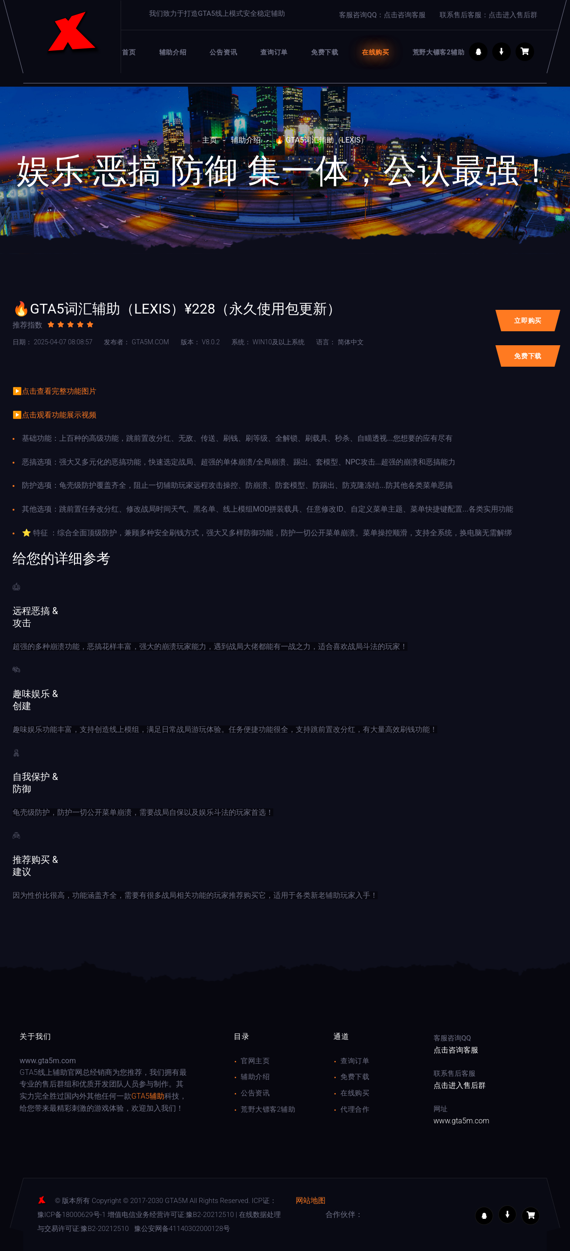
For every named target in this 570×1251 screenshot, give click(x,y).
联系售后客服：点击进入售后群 (488, 15)
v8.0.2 (200, 342)
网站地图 (311, 1200)
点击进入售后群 (460, 1085)
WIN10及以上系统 (268, 342)
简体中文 (339, 342)
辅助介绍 (246, 140)
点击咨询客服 (456, 1050)
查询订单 (354, 1061)
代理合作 (354, 1109)
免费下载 (354, 1077)
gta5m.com (136, 342)
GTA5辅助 (147, 1096)
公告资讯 (255, 1093)
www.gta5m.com (461, 1120)
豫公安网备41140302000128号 (182, 1228)
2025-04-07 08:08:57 (52, 342)
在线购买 (354, 1093)
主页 (209, 140)
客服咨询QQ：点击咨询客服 (382, 15)
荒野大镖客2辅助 (268, 1109)
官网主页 (255, 1061)
